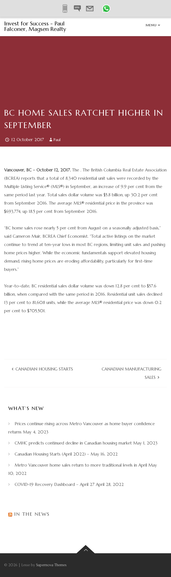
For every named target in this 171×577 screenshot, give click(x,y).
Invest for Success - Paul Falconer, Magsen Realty (35, 26)
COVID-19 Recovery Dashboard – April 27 (54, 484)
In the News (32, 514)
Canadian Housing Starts (44, 369)
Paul (57, 139)
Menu (151, 25)
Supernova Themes (51, 565)
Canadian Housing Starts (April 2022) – (52, 454)
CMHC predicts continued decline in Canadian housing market (73, 443)
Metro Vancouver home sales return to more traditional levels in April (81, 465)
